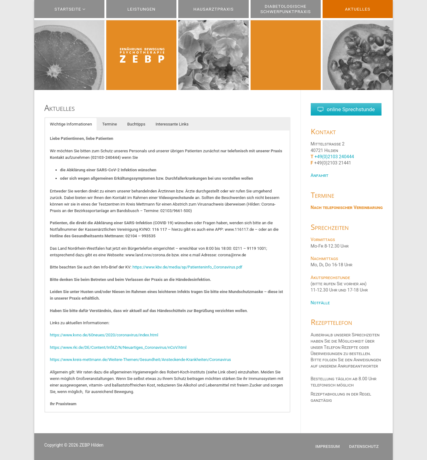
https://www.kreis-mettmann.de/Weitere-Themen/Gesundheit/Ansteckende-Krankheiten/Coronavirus (140, 359)
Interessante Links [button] (172, 124)
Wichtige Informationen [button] (71, 124)
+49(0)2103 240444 (334, 156)
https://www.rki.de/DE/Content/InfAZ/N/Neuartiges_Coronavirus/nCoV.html (118, 347)
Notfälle (320, 303)
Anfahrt (320, 175)
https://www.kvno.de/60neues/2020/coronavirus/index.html (104, 335)
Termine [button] (109, 124)
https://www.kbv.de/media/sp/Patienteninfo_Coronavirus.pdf (187, 267)
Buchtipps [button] (136, 124)
